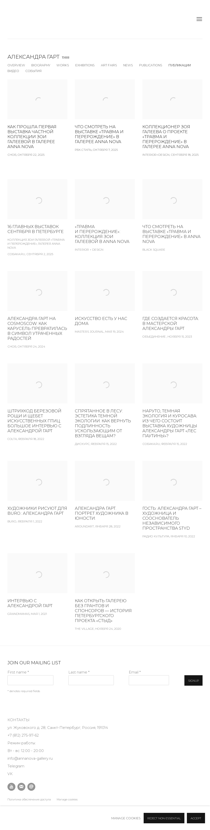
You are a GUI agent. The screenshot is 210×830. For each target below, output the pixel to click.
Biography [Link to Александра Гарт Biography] (40, 65)
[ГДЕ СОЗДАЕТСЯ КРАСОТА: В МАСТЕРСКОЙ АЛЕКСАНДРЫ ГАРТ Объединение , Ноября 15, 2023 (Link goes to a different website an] (172, 313)
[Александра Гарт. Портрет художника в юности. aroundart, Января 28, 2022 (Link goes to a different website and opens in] (105, 503)
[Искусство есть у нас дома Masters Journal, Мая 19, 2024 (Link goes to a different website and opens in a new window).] (105, 310)
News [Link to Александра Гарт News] (128, 65)
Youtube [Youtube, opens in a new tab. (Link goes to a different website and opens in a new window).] (11, 787)
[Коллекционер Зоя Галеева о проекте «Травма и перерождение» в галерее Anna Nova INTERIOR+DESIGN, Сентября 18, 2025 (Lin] (172, 118)
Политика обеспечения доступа (29, 799)
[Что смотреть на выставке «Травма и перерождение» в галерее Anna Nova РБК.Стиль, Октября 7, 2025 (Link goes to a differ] (105, 115)
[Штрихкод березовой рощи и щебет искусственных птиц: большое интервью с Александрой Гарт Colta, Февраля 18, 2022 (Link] (37, 410)
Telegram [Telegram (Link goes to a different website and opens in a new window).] (15, 766)
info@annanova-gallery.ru (30, 758)
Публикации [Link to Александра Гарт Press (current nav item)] (179, 65)
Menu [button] (199, 19)
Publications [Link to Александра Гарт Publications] (150, 65)
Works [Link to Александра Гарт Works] (62, 65)
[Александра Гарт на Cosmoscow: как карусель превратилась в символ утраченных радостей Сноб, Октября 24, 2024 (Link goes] (37, 318)
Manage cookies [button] (67, 799)
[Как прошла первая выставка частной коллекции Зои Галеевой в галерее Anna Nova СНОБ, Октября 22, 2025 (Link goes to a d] (37, 118)
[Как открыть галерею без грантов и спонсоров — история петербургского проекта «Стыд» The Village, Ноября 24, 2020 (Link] (105, 600)
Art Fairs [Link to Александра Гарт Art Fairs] (109, 65)
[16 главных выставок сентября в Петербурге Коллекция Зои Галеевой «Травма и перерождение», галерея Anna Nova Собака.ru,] (37, 225)
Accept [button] (196, 818)
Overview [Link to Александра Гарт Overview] (16, 65)
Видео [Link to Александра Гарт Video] (13, 71)
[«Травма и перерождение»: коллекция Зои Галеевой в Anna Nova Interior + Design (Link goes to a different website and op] (105, 223)
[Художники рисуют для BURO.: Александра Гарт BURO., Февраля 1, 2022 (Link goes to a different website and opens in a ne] (37, 500)
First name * (18, 672)
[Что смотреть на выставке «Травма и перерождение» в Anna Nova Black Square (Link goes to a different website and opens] (172, 223)
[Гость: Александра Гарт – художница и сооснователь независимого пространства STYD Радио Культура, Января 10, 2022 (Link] (172, 508)
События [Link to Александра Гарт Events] (33, 71)
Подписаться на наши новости (21, 787)
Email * (135, 672)
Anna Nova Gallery (19, 19)
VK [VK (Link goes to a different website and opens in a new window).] (10, 774)
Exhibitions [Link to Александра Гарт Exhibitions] (85, 65)
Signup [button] (193, 680)
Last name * (78, 672)
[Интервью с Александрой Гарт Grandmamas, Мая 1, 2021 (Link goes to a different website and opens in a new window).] (37, 592)
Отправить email (31, 787)
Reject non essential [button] (164, 818)
